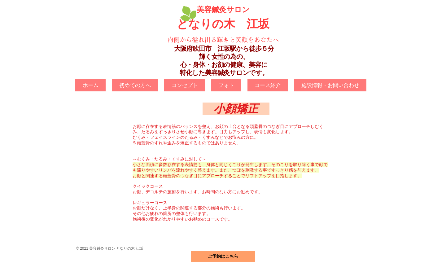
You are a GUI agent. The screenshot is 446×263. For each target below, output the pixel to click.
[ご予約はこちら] (223, 256)
